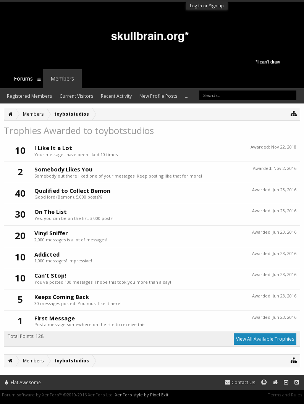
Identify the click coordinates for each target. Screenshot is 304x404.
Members (62, 78)
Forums (23, 78)
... (186, 96)
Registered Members (29, 96)
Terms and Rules (285, 395)
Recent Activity (116, 96)
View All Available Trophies (265, 339)
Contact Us (240, 382)
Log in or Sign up (207, 5)
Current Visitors (76, 96)
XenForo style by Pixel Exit (141, 395)
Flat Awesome (23, 382)
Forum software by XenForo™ (58, 395)
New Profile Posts (158, 96)
